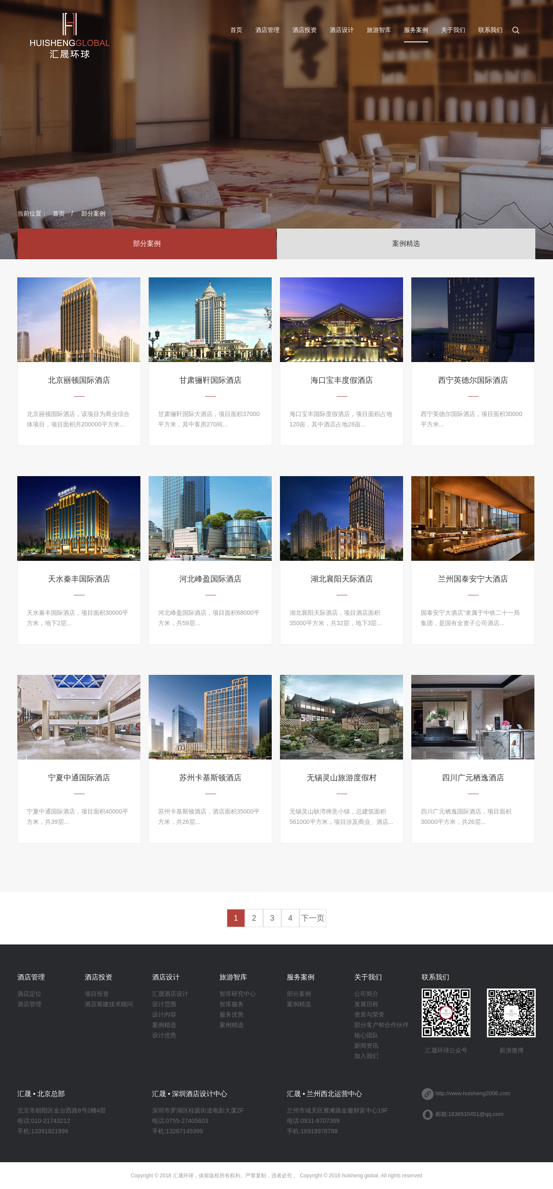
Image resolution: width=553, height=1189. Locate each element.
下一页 (312, 918)
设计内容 (164, 1014)
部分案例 (93, 213)
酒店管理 (267, 30)
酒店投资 (304, 30)
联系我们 (490, 30)
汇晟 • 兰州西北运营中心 (324, 1093)
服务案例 (416, 30)
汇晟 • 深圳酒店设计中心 (190, 1093)
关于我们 (453, 30)
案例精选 (406, 243)
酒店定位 (29, 993)
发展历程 (366, 1004)
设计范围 (164, 1004)
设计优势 (164, 1035)
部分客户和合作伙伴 (381, 1024)
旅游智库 (379, 30)
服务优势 (231, 1014)
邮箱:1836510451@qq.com (469, 1114)
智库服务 (231, 1004)
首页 (236, 30)
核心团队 (366, 1035)
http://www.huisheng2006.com (472, 1093)
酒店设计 (342, 30)
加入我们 (366, 1055)
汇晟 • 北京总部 (41, 1093)
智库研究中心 (237, 993)
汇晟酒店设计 (170, 993)
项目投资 (97, 993)
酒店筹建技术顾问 (109, 1004)
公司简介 (366, 993)
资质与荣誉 (369, 1014)
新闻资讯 (366, 1045)
